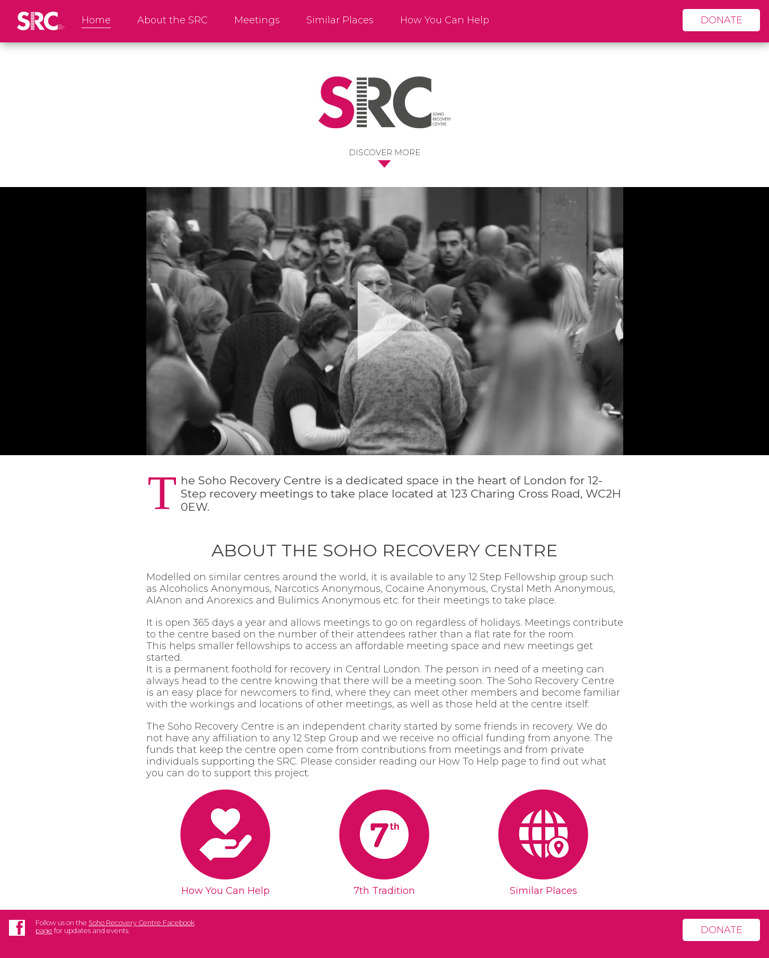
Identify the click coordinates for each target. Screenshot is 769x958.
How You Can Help (444, 20)
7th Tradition (384, 891)
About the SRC (172, 20)
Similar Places (340, 20)
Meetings (257, 20)
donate (722, 20)
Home (96, 20)
